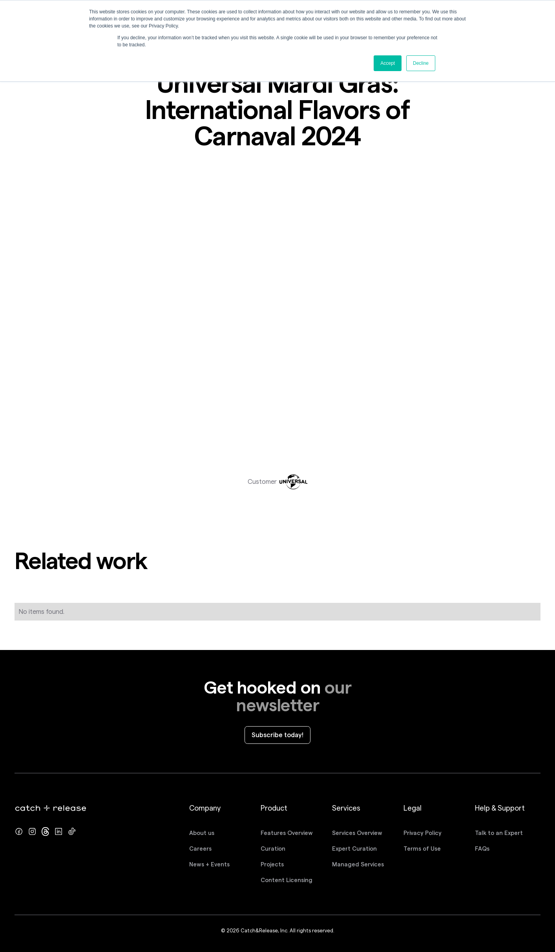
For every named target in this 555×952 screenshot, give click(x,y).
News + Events (209, 864)
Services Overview (357, 833)
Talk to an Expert (499, 833)
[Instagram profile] (32, 831)
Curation (273, 849)
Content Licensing (286, 880)
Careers (200, 849)
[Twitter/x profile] (45, 831)
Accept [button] (387, 63)
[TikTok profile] (72, 831)
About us (201, 833)
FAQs (482, 849)
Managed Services (358, 864)
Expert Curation (354, 849)
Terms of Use (422, 849)
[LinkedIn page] (58, 831)
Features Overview (287, 833)
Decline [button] (421, 63)
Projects (272, 864)
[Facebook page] (19, 831)
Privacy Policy (422, 833)
